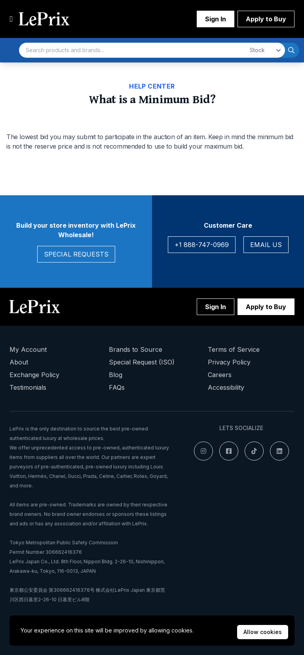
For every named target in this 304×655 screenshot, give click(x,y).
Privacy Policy (229, 362)
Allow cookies (262, 632)
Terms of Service (234, 349)
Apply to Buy (266, 19)
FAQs (117, 387)
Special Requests (76, 254)
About (19, 362)
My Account (28, 349)
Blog (115, 375)
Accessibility (226, 387)
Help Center (152, 86)
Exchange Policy (34, 375)
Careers (220, 375)
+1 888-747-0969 (202, 245)
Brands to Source (135, 349)
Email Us (266, 245)
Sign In (215, 19)
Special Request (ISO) (142, 362)
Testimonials (28, 387)
